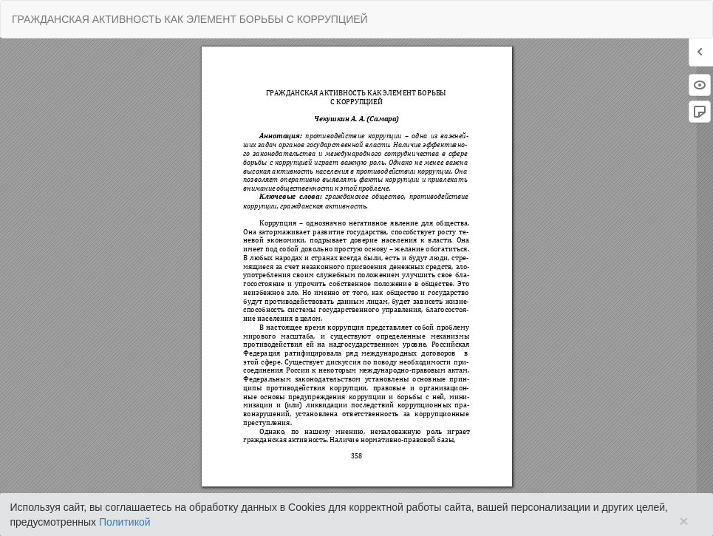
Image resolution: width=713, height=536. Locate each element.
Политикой (125, 522)
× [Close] (683, 521)
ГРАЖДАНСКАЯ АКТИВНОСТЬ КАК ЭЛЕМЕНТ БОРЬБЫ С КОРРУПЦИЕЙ (190, 19)
